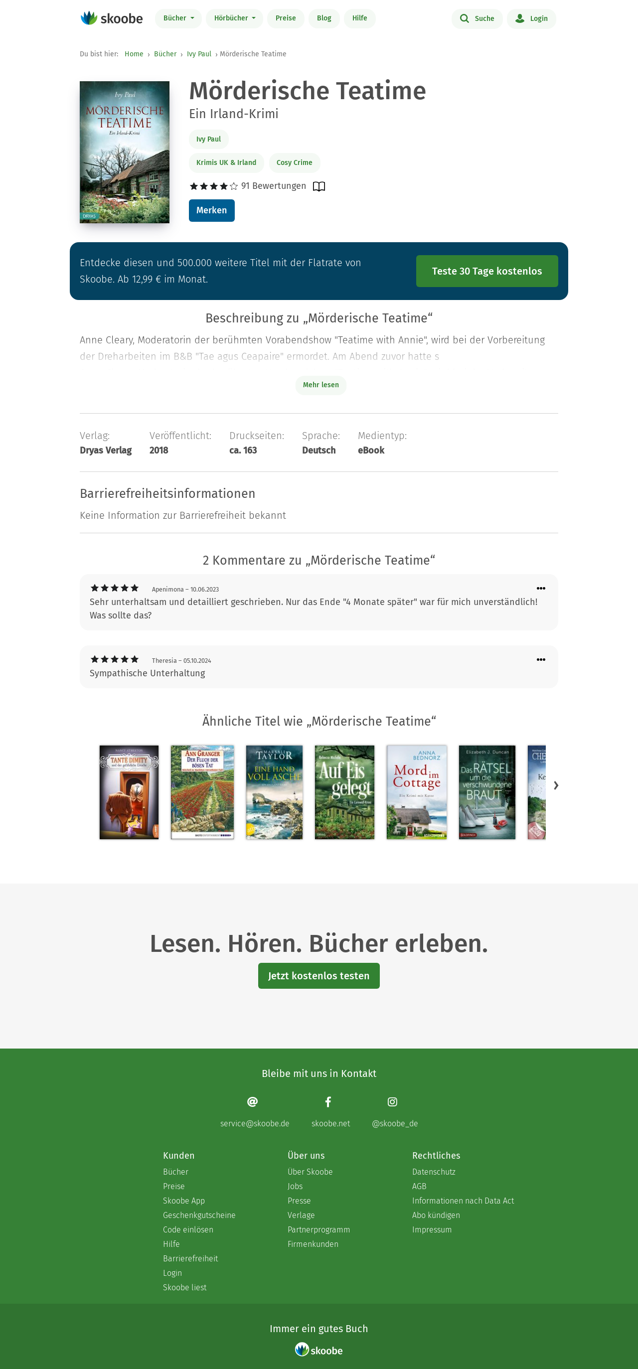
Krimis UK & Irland (226, 162)
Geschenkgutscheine (199, 1215)
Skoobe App (184, 1201)
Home (134, 54)
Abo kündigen (436, 1215)
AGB (419, 1186)
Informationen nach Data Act (463, 1201)
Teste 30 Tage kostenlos (487, 271)
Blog (324, 18)
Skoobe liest (184, 1287)
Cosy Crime (295, 162)
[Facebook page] (331, 1112)
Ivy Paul (199, 54)
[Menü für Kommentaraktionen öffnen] (541, 589)
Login (531, 18)
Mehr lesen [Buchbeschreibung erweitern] (321, 385)
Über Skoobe (310, 1172)
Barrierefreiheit (190, 1258)
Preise (286, 18)
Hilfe (359, 18)
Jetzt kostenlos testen (319, 976)
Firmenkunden (313, 1244)
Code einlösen (188, 1229)
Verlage (301, 1215)
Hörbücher (232, 18)
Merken (211, 210)
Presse (299, 1201)
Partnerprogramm (319, 1229)
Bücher (175, 18)
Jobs (295, 1186)
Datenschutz (434, 1172)
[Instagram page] (395, 1112)
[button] (556, 785)
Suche (477, 18)
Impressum (432, 1229)
